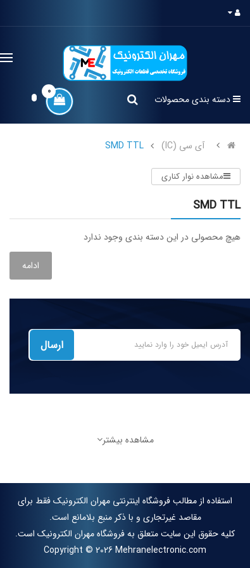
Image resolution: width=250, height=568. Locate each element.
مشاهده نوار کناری (195, 176)
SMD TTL (124, 145)
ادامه (30, 266)
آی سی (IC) (182, 145)
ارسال (52, 345)
